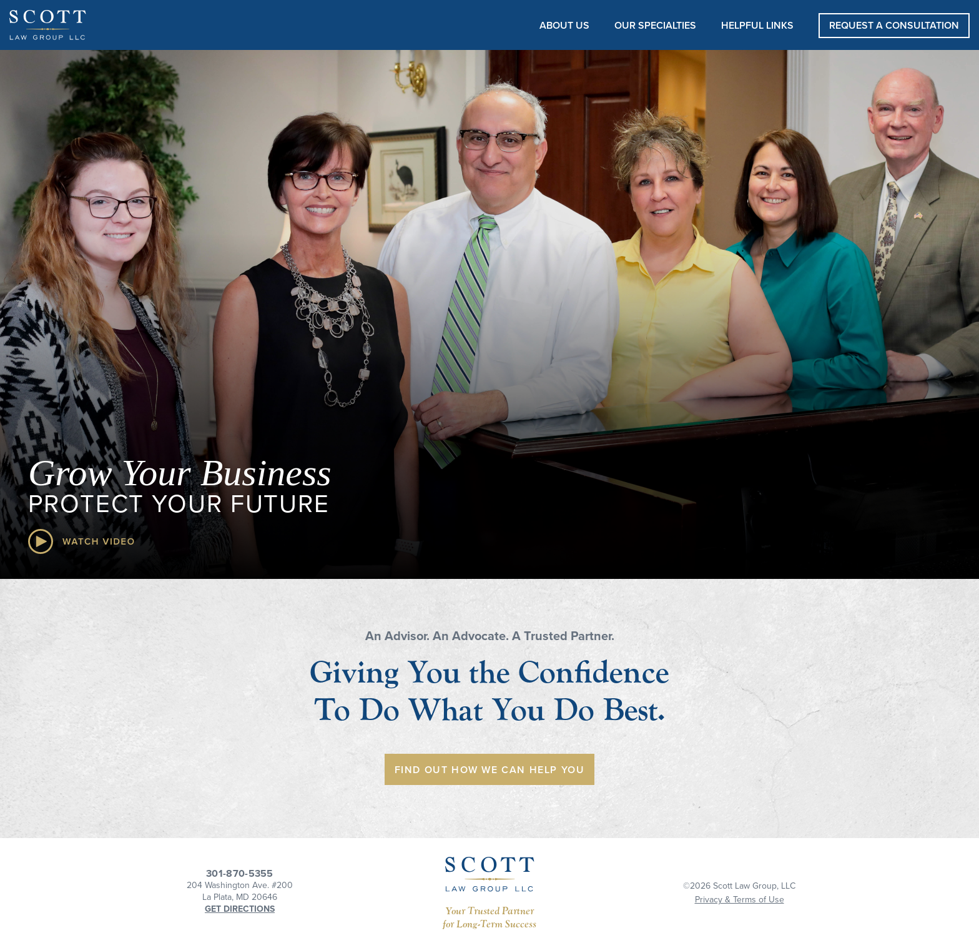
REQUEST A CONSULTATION (894, 25)
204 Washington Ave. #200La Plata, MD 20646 (240, 891)
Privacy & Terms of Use (739, 899)
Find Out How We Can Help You (490, 770)
